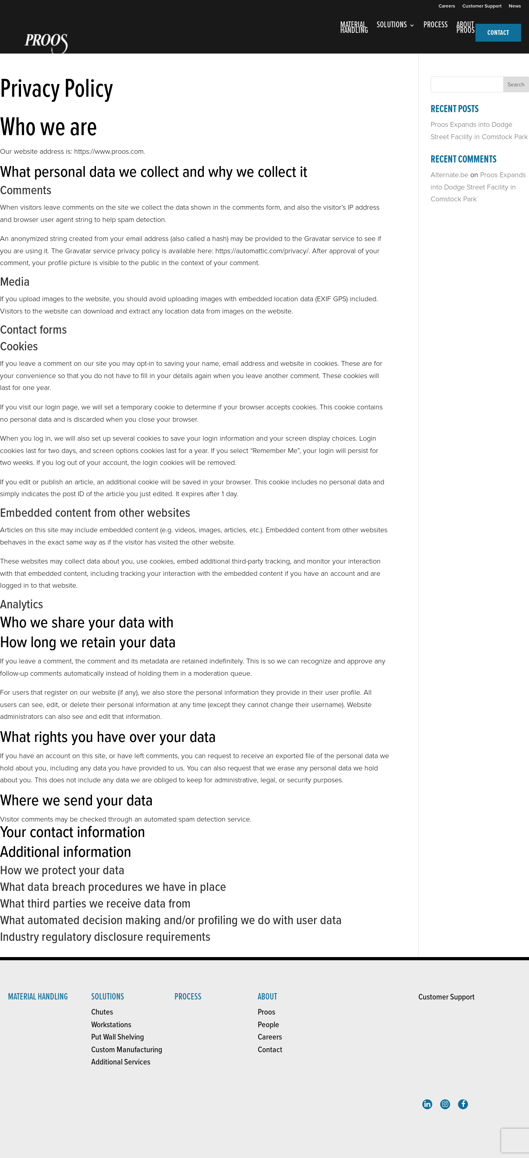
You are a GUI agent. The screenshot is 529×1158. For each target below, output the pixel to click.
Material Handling (38, 997)
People (268, 1025)
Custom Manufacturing (126, 1050)
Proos (266, 1012)
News (515, 6)
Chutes (102, 1012)
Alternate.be (449, 174)
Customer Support (482, 6)
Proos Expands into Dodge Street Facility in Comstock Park (478, 186)
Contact (270, 1050)
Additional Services (120, 1062)
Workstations (111, 1025)
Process (187, 997)
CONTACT (498, 33)
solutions (107, 997)
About (267, 997)
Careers (447, 6)
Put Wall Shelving (117, 1037)
